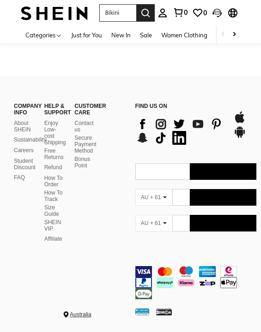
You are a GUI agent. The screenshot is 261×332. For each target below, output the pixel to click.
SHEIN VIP (52, 225)
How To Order (53, 181)
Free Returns (54, 154)
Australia (80, 314)
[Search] (145, 13)
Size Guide (51, 210)
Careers (24, 150)
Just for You (86, 35)
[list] (180, 131)
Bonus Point (82, 162)
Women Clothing (184, 35)
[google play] (239, 136)
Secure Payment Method (85, 144)
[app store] (239, 122)
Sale (146, 35)
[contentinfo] (196, 282)
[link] (199, 12)
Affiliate (53, 239)
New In (121, 35)
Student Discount (25, 164)
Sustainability (30, 139)
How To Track (53, 196)
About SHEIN (22, 126)
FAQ (19, 177)
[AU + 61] (153, 197)
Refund (53, 167)
